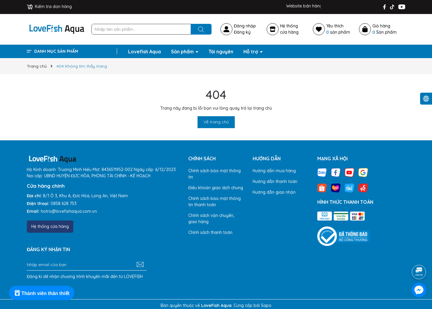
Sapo (266, 305)
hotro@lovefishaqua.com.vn (69, 211)
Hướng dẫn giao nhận (274, 192)
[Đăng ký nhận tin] (140, 265)
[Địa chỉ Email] (87, 265)
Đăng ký (242, 32)
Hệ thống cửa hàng (50, 226)
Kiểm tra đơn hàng (49, 6)
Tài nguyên (221, 52)
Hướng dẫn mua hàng (274, 170)
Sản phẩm (183, 52)
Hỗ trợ (251, 52)
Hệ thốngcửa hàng (289, 29)
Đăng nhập (245, 26)
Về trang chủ (216, 122)
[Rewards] (41, 293)
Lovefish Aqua (144, 52)
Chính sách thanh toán (210, 232)
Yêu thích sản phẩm (338, 29)
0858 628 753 (64, 203)
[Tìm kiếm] (201, 29)
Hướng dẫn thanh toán (275, 181)
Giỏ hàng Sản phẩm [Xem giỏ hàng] (384, 29)
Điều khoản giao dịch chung (215, 187)
